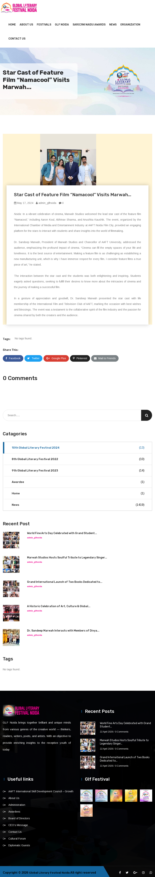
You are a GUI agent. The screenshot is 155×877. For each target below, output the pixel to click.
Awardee (78, 480)
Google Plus (56, 356)
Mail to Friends (105, 356)
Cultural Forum (17, 836)
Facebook (13, 356)
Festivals (44, 22)
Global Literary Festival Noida (50, 870)
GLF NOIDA (62, 22)
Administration (16, 802)
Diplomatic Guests (19, 843)
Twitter (33, 356)
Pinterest (80, 356)
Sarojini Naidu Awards (89, 22)
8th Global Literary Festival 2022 (78, 457)
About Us (26, 22)
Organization (130, 22)
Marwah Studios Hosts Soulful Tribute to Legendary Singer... (67, 555)
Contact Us (16, 36)
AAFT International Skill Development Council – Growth (40, 789)
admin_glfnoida (46, 200)
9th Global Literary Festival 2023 (78, 468)
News (113, 22)
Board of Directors (19, 816)
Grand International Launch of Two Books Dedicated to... (64, 579)
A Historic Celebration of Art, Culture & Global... (58, 604)
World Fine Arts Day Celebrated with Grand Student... (62, 531)
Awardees (14, 809)
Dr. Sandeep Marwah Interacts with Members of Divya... (63, 628)
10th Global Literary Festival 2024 (78, 445)
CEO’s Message (18, 822)
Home (12, 22)
